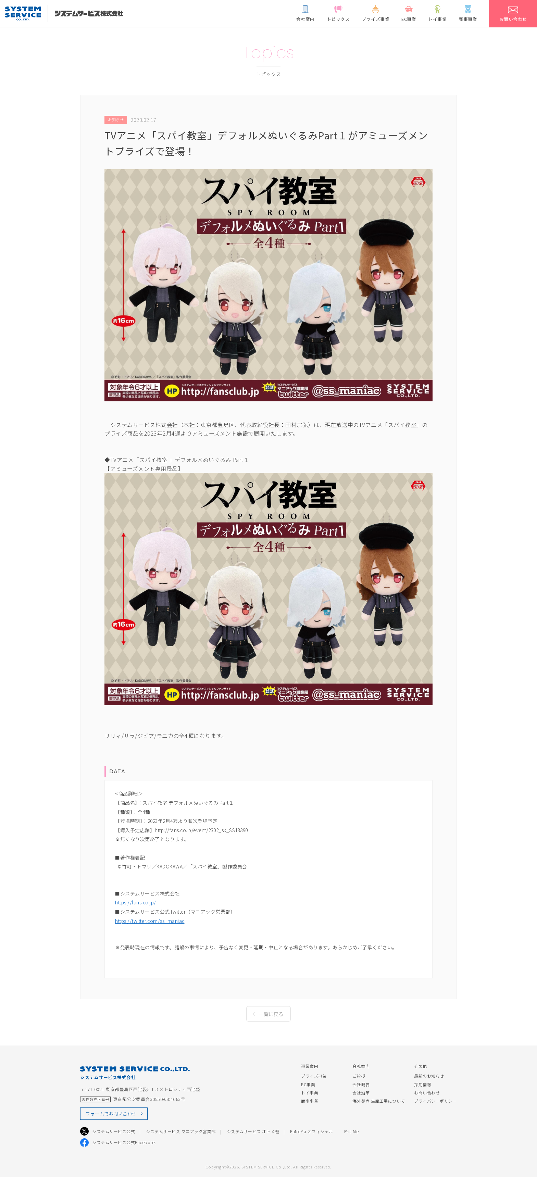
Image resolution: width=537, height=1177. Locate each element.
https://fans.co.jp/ (135, 902)
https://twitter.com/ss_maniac (150, 920)
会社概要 (361, 1084)
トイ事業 (309, 1092)
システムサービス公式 (113, 1131)
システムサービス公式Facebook (123, 1142)
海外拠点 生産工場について (378, 1101)
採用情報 (422, 1084)
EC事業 (308, 1084)
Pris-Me (351, 1131)
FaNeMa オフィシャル (311, 1131)
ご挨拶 (358, 1076)
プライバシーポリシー (435, 1101)
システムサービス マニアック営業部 (181, 1131)
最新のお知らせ (429, 1076)
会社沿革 (361, 1092)
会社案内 (361, 1066)
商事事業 (309, 1101)
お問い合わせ (427, 1092)
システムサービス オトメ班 (253, 1131)
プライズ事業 (314, 1076)
